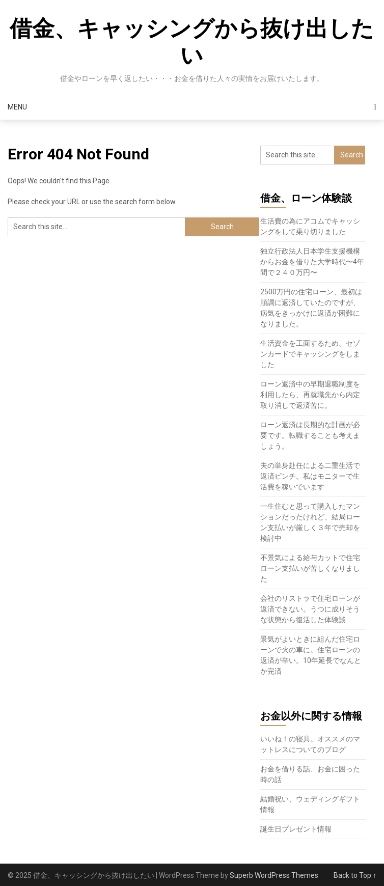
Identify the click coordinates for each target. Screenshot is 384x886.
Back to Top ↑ (355, 875)
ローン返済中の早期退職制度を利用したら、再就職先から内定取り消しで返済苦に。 (310, 394)
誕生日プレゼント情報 (296, 829)
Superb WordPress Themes (274, 875)
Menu (17, 107)
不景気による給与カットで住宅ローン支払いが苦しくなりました (310, 568)
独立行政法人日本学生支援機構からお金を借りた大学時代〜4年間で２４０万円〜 (312, 261)
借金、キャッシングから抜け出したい (192, 42)
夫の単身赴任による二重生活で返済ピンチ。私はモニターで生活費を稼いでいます (310, 476)
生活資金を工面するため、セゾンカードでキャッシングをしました (310, 354)
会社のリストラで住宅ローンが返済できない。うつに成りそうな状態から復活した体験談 (310, 609)
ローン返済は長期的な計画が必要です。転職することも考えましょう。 (310, 435)
